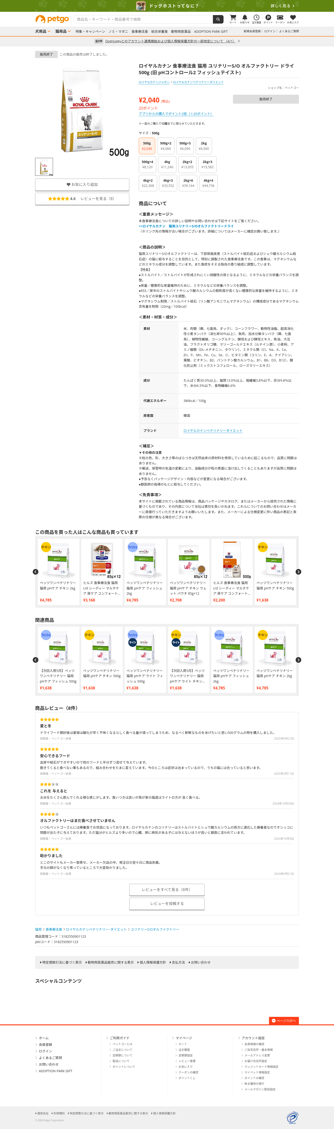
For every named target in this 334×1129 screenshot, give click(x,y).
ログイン (270, 31)
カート (183, 1044)
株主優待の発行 (254, 1084)
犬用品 (40, 31)
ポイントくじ (187, 1078)
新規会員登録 (252, 31)
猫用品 (61, 31)
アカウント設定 (253, 1038)
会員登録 (45, 1044)
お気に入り (186, 1067)
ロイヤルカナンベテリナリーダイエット (213, 430)
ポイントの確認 (254, 1078)
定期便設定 (186, 1055)
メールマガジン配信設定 (260, 1089)
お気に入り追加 (82, 184)
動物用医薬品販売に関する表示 (111, 962)
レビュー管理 (187, 1061)
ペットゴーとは (122, 1044)
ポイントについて (124, 1067)
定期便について (122, 1055)
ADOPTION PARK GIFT (211, 31)
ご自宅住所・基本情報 (258, 1050)
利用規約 (59, 1113)
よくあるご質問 (289, 31)
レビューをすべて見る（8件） (167, 889)
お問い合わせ (201, 962)
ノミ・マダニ (118, 31)
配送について (121, 1061)
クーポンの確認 (188, 1072)
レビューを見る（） (82, 198)
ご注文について (122, 1050)
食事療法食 (139, 31)
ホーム (44, 1038)
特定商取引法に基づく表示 (62, 962)
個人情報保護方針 (153, 962)
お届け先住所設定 (255, 1061)
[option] (167, 6)
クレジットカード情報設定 (261, 1067)
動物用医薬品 (181, 31)
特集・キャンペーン (90, 31)
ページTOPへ (284, 1021)
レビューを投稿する (167, 903)
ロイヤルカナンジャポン (154, 82)
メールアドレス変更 (257, 1055)
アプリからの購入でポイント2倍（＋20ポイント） (176, 113)
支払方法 (178, 962)
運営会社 (43, 1113)
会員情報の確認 (254, 1044)
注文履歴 (184, 1050)
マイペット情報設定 (257, 1072)
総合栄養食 (159, 31)
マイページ (184, 1038)
